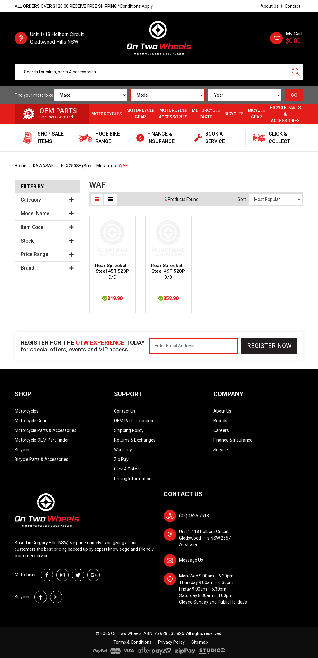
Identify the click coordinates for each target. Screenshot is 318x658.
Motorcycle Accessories (173, 113)
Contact (292, 6)
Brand (47, 268)
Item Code (47, 227)
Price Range (47, 254)
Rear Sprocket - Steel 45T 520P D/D (112, 271)
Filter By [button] (32, 186)
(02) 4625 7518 (194, 515)
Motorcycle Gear (140, 113)
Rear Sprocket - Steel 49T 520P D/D (168, 271)
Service (220, 449)
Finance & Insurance (232, 440)
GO (294, 95)
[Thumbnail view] (97, 199)
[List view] (110, 199)
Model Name (47, 213)
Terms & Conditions (132, 642)
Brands (220, 420)
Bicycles (234, 113)
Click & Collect (127, 468)
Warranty (123, 449)
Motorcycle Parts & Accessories (45, 430)
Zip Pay (121, 459)
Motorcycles (106, 113)
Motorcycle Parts (206, 113)
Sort (242, 199)
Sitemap (199, 642)
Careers (221, 430)
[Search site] (295, 72)
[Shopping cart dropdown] (286, 38)
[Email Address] (193, 346)
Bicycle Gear (256, 113)
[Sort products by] (275, 199)
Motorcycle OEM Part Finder (42, 440)
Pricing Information (133, 478)
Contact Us (124, 411)
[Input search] (151, 72)
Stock (47, 241)
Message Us (191, 560)
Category (47, 200)
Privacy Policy (171, 642)
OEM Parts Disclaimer (135, 420)
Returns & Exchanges (135, 440)
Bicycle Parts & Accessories (285, 114)
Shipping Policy (128, 430)
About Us (270, 6)
